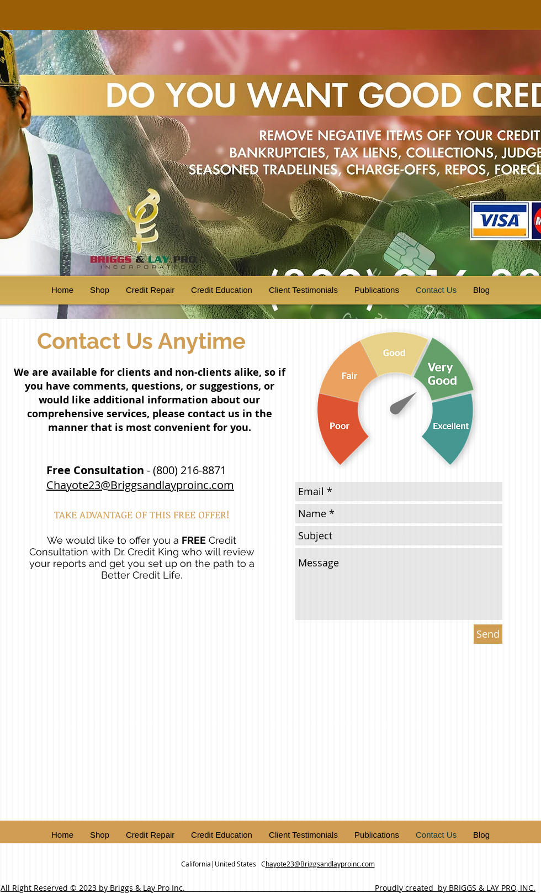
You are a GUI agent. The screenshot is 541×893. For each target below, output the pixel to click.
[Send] (488, 634)
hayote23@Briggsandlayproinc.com (320, 863)
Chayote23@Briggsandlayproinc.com (140, 484)
